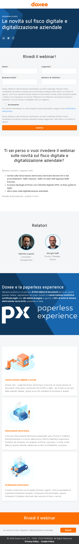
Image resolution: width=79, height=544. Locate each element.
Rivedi (68, 530)
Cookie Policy (47, 541)
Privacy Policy (32, 541)
